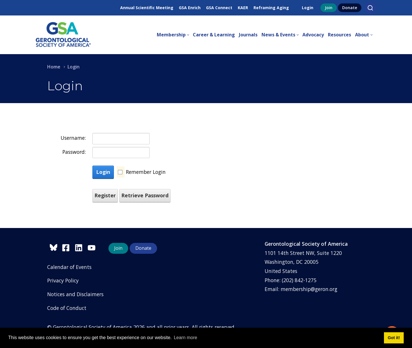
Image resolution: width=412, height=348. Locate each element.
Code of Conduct (66, 307)
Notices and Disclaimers (75, 294)
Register (105, 195)
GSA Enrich (190, 7)
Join (328, 7)
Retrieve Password (145, 195)
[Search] (370, 8)
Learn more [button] (185, 337)
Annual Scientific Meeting (146, 7)
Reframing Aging (271, 7)
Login (307, 7)
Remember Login (146, 171)
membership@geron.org (309, 289)
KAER (243, 7)
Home (53, 67)
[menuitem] (175, 35)
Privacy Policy (63, 280)
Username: (73, 137)
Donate (349, 7)
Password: (74, 151)
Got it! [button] (394, 337)
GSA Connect (219, 7)
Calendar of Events (69, 267)
